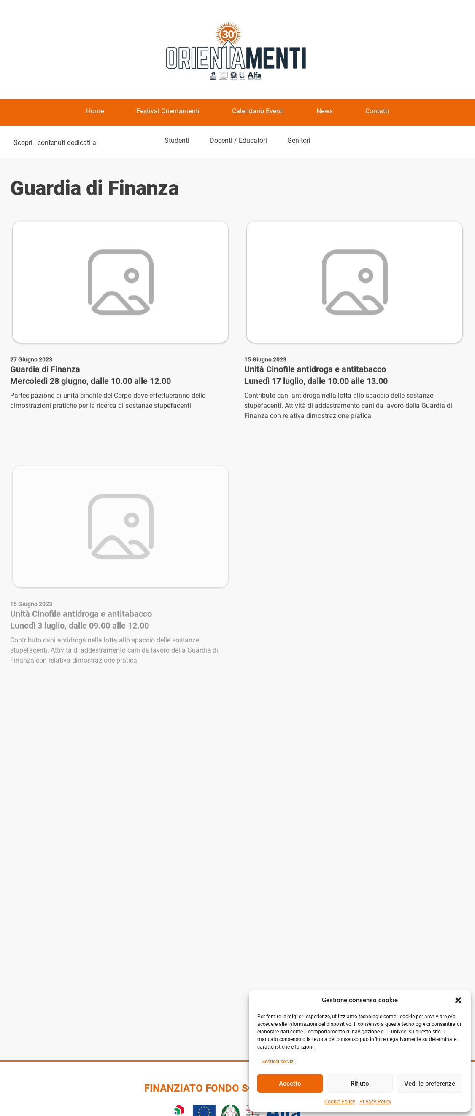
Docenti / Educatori (238, 140)
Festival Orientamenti (168, 111)
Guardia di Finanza (45, 370)
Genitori (298, 140)
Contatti (377, 111)
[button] (458, 1000)
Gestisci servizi (278, 1062)
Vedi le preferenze (429, 1083)
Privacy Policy (375, 1102)
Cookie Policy (339, 1102)
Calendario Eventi (258, 111)
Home (95, 111)
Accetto (290, 1083)
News (324, 111)
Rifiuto (360, 1083)
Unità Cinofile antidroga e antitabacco (315, 370)
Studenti (177, 140)
